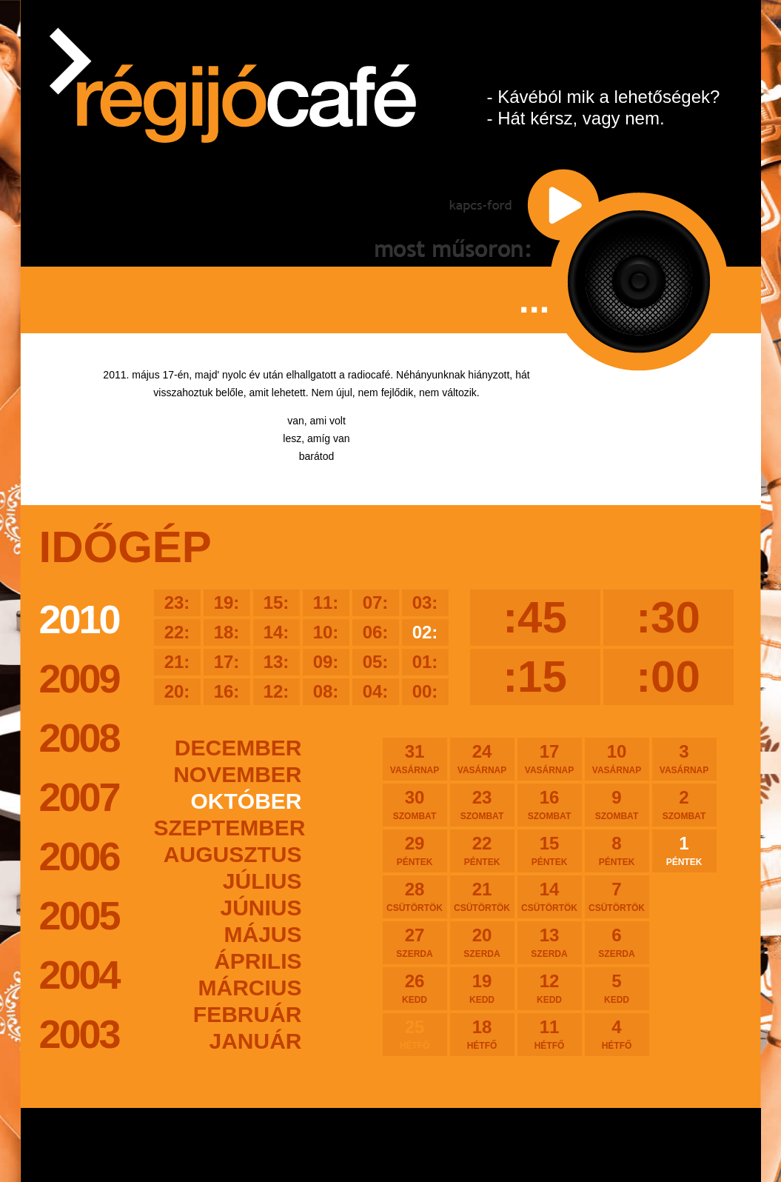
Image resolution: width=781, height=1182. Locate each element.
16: (227, 691)
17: (227, 662)
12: (276, 691)
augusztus (233, 854)
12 (549, 988)
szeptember (228, 827)
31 (414, 758)
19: (227, 602)
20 (482, 942)
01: (425, 662)
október (246, 801)
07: (376, 602)
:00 (668, 676)
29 (414, 850)
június (260, 907)
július (262, 881)
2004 (79, 974)
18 (482, 1034)
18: (227, 632)
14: (276, 632)
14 (549, 896)
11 (549, 1034)
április (257, 961)
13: (276, 662)
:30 (668, 617)
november (237, 774)
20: (177, 691)
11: (326, 602)
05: (376, 662)
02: (425, 632)
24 (482, 758)
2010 (79, 619)
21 (482, 896)
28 (414, 896)
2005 (79, 915)
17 (549, 758)
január (255, 1041)
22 (482, 850)
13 (549, 942)
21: (177, 662)
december (238, 747)
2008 (79, 737)
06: (376, 632)
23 (482, 804)
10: (326, 632)
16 (549, 804)
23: (177, 602)
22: (177, 632)
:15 (535, 676)
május (262, 934)
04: (376, 691)
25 (414, 1034)
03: (425, 602)
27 (414, 942)
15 (549, 850)
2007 (79, 797)
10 (617, 758)
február (247, 1014)
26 (414, 988)
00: (425, 691)
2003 (79, 1034)
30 (414, 804)
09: (326, 662)
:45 (535, 617)
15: (276, 602)
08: (326, 691)
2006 (79, 856)
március (250, 987)
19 (482, 988)
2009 (79, 678)
